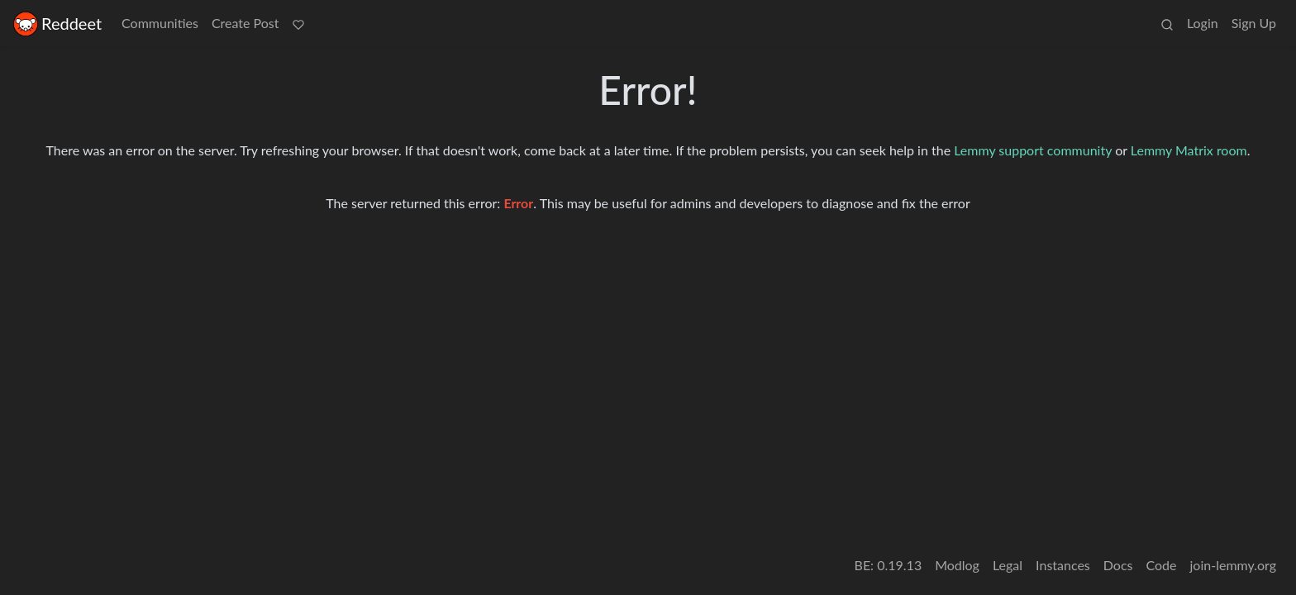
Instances (1063, 565)
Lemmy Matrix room (1189, 150)
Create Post (245, 23)
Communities (160, 23)
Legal (1007, 565)
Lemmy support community (1033, 150)
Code (1161, 565)
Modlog (957, 565)
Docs (1118, 565)
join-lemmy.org (1233, 565)
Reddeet (57, 23)
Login (1202, 23)
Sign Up (1254, 23)
